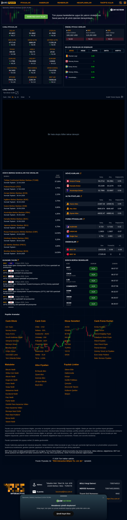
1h (18, 97)
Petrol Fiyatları (100, 341)
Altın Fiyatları (73, 196)
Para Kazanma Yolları (14, 408)
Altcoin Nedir (10, 377)
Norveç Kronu (11, 330)
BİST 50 (71, 249)
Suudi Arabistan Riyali (14, 337)
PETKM (68, 344)
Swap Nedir (10, 387)
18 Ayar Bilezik (41, 381)
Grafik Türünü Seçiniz (115, 97)
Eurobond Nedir (12, 394)
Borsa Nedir (10, 418)
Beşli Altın (39, 385)
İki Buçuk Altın (40, 371)
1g (15, 97)
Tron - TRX (39, 348)
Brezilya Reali (11, 348)
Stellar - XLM (40, 355)
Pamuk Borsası (100, 348)
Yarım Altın (74, 204)
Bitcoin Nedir (10, 370)
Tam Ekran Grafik (10, 92)
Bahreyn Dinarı (11, 344)
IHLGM (67, 337)
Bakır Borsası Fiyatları (102, 358)
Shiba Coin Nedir (12, 373)
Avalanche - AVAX (42, 334)
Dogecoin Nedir (12, 380)
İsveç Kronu (10, 334)
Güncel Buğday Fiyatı (102, 334)
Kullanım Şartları (71, 390)
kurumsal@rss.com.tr (64, 492)
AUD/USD (73, 227)
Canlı (5, 97)
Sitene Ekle (69, 370)
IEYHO (67, 334)
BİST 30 (71, 254)
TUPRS (68, 348)
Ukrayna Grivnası (12, 341)
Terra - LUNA (40, 358)
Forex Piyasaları (74, 219)
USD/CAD (73, 231)
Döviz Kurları (73, 173)
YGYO (67, 351)
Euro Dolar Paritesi (101, 355)
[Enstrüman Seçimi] (25, 97)
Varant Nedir (10, 422)
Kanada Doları (75, 186)
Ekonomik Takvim (71, 387)
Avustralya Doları (76, 190)
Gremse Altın (40, 378)
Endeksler (71, 242)
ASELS (67, 341)
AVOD (67, 327)
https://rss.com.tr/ (113, 499)
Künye (67, 377)
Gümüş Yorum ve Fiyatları (104, 351)
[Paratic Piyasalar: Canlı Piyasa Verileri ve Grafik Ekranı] (8, 3)
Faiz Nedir (10, 397)
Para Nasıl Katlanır (13, 415)
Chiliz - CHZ (40, 327)
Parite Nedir (10, 401)
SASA (67, 355)
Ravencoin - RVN (42, 351)
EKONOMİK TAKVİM (11, 260)
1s (12, 97)
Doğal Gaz (74, 236)
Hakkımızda (69, 373)
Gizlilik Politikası (71, 380)
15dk (9, 97)
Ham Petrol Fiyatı (101, 344)
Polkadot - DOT (41, 341)
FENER (68, 330)
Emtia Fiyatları (99, 327)
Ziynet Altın (74, 213)
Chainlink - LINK (41, 344)
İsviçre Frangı (75, 181)
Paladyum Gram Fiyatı (103, 337)
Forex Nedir (10, 383)
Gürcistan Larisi (12, 355)
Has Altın (73, 209)
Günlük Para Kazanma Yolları (17, 404)
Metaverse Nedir (12, 390)
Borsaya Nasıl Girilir (13, 411)
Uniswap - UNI (40, 337)
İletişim (67, 394)
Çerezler (68, 383)
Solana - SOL (40, 330)
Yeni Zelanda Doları (13, 358)
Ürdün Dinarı (10, 351)
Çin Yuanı (9, 327)
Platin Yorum (99, 330)
